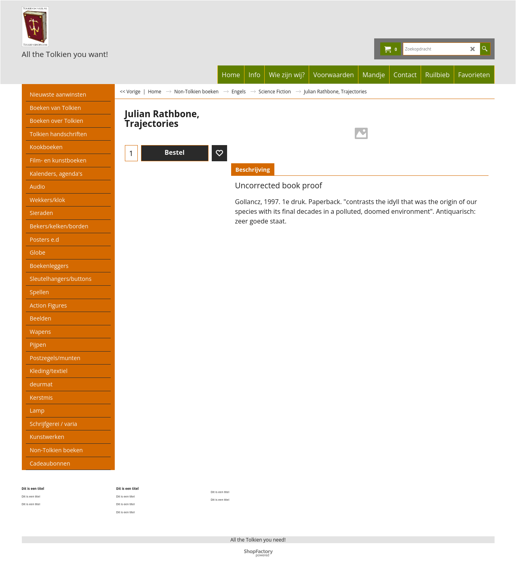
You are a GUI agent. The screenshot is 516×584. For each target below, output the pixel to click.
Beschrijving (253, 169)
